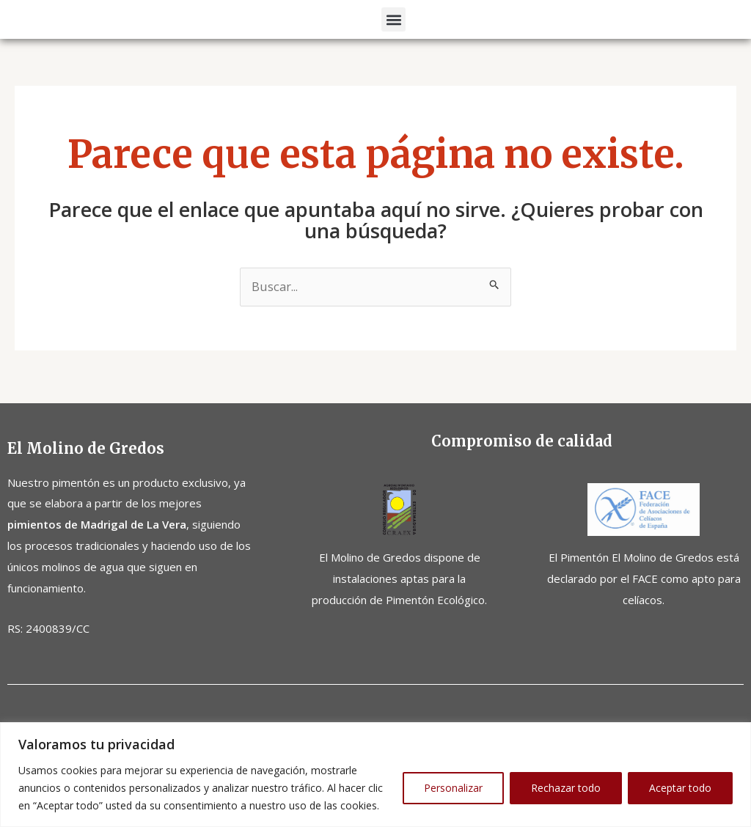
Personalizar (453, 788)
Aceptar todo (680, 788)
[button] (393, 42)
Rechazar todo (566, 788)
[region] (375, 774)
